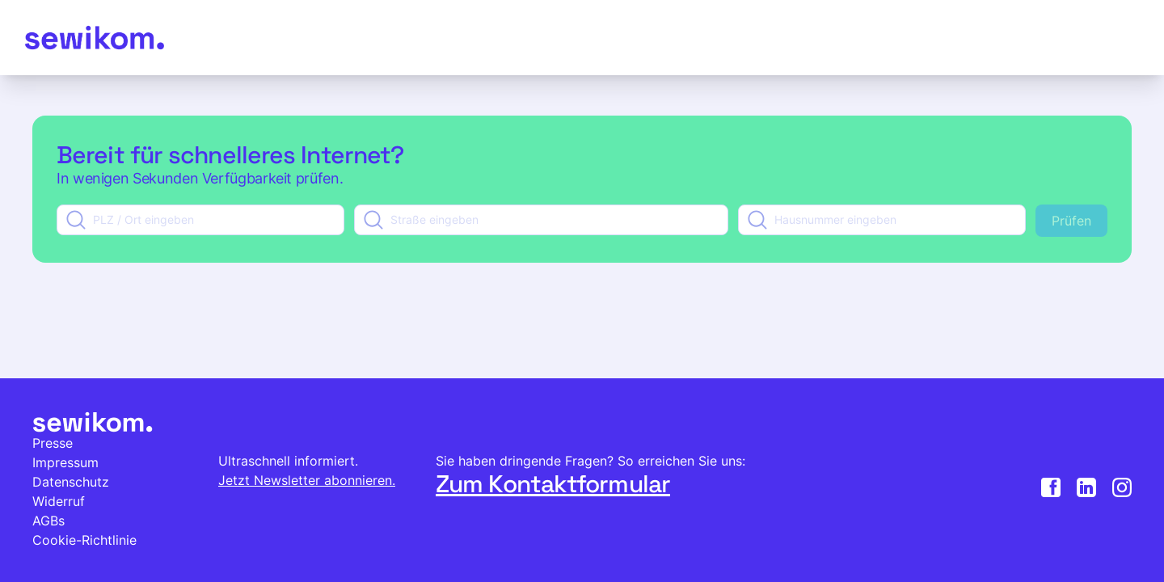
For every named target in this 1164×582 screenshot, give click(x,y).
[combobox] (200, 220)
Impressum (65, 462)
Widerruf (58, 501)
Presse (52, 443)
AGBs (48, 520)
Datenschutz (70, 482)
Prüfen (1071, 221)
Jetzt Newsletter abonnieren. (306, 480)
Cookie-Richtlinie (84, 540)
